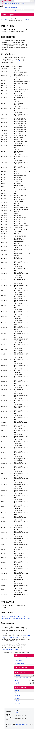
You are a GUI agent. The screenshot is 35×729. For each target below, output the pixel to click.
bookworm (8, 10)
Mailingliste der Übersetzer (11, 649)
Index (7, 3)
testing (17, 680)
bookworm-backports (21, 678)
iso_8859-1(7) (6, 618)
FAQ (23, 3)
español (17, 695)
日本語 (17, 701)
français (17, 698)
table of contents (21, 668)
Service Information (11, 8)
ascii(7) (17, 61)
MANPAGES (7, 0)
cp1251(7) (21, 616)
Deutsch (17, 690)
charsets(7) (13, 616)
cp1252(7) (4, 19)
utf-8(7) (27, 618)
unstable (17, 683)
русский (17, 703)
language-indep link (21, 658)
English (17, 693)
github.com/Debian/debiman (22, 724)
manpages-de (15, 10)
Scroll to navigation (8, 15)
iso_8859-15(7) (18, 618)
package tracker (20, 660)
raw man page (19, 663)
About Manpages (15, 3)
